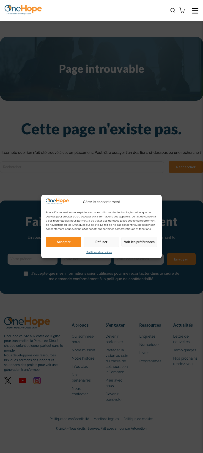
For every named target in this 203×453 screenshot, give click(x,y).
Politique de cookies (99, 252)
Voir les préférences (139, 242)
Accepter (63, 242)
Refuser (101, 242)
